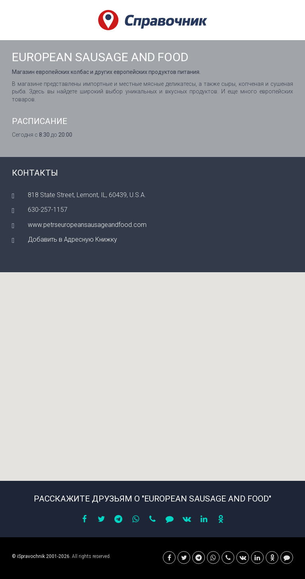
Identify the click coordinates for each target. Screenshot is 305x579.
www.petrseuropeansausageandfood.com (87, 225)
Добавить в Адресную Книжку (72, 239)
